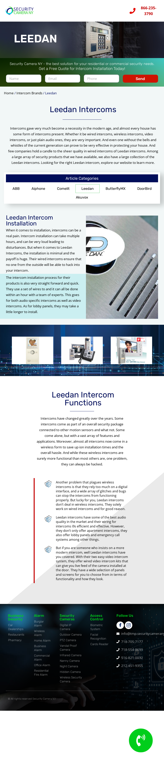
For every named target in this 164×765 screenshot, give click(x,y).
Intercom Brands (29, 95)
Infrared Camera (70, 658)
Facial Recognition (98, 639)
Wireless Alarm (39, 635)
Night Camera (69, 669)
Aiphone (38, 191)
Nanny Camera (70, 663)
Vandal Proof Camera (68, 650)
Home (9, 95)
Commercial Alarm (42, 660)
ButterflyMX (115, 191)
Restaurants (16, 637)
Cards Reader (99, 646)
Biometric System (96, 629)
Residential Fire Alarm (41, 675)
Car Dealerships (15, 629)
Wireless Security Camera (71, 682)
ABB (16, 191)
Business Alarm (40, 650)
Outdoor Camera (71, 637)
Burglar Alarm (39, 626)
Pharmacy (15, 643)
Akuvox (82, 200)
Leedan (87, 191)
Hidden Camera (70, 674)
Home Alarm (42, 643)
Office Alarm (42, 667)
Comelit (63, 191)
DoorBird (144, 191)
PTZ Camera (68, 643)
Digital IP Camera (65, 629)
